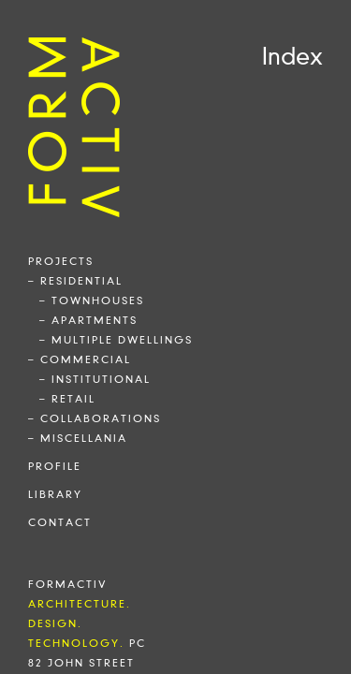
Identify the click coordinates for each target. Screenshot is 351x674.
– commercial (79, 359)
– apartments (88, 320)
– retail (67, 398)
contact (60, 522)
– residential (75, 280)
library (55, 494)
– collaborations (94, 418)
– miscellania (77, 438)
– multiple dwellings (116, 339)
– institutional (95, 379)
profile (54, 466)
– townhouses (91, 300)
